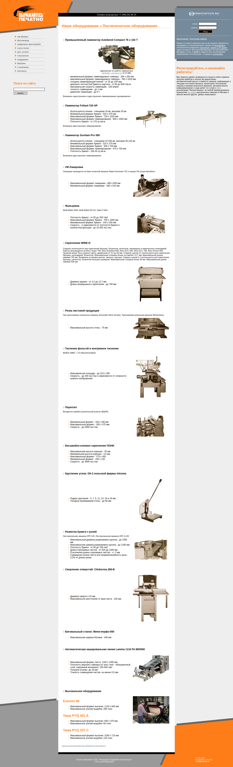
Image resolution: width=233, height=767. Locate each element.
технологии (23, 56)
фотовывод (23, 40)
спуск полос (23, 48)
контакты (22, 71)
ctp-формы (22, 36)
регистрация (182, 39)
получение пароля (198, 39)
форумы (21, 63)
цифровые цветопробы (29, 44)
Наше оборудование (80, 26)
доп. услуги (23, 52)
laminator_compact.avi (112, 73)
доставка (191, 92)
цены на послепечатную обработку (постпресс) (84, 746)
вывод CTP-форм (219, 47)
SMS (218, 88)
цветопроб (204, 47)
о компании (23, 67)
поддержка (22, 59)
